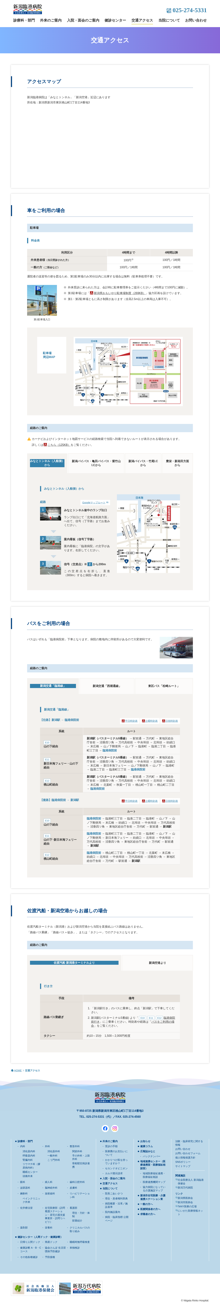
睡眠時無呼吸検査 (80, 1242)
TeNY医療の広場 (187, 1206)
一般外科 (52, 1155)
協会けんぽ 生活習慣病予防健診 (55, 1249)
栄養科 (48, 1227)
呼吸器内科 (29, 1155)
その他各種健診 (29, 1257)
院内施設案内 (112, 1212)
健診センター (115, 20)
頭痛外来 (28, 1176)
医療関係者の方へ (150, 1209)
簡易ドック (51, 1242)
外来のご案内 (51, 20)
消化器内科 (29, 1151)
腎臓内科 (28, 1159)
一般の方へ (146, 1204)
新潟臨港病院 (27, 9)
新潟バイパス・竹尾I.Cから (143, 463)
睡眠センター (30, 1171)
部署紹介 (77, 1220)
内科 (22, 1146)
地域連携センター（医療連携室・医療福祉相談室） (152, 1165)
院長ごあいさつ (114, 1193)
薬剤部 (24, 1227)
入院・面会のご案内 (83, 20)
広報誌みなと (147, 1151)
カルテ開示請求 (114, 1173)
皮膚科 (73, 1187)
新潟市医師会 (185, 1202)
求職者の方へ (147, 1214)
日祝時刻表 (171, 720)
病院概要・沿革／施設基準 (116, 1205)
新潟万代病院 (185, 1187)
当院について (169, 20)
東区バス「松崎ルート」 (164, 685)
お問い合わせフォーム (187, 1153)
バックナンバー (151, 1156)
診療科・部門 (24, 20)
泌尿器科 (25, 1187)
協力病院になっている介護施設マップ (154, 1189)
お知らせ (145, 1141)
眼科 (22, 1182)
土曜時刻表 (151, 720)
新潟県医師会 (185, 1198)
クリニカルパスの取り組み (80, 1229)
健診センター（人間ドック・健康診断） (40, 1236)
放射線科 (50, 1193)
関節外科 (77, 1151)
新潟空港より (157, 962)
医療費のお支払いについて (116, 1153)
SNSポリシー (183, 1161)
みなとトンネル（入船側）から (47, 462)
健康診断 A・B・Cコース (30, 1249)
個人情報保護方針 (185, 1157)
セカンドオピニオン (116, 1168)
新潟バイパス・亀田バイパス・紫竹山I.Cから (96, 463)
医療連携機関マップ (154, 1182)
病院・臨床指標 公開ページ (116, 1219)
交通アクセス (142, 20)
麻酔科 (24, 1193)
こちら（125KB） (59, 444)
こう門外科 (53, 1159)
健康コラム (146, 1146)
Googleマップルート (93, 502)
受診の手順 (111, 1146)
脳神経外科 (51, 1187)
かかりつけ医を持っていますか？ (116, 1161)
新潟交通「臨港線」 (53, 685)
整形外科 (75, 1146)
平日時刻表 (131, 720)
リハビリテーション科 (80, 1195)
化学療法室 (26, 1207)
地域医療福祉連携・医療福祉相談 (154, 1175)
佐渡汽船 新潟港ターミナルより (74, 962)
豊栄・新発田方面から (177, 463)
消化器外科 (53, 1151)
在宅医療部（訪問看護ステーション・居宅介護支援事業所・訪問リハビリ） (55, 1214)
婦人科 (48, 1182)
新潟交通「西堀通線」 (107, 685)
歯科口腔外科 (77, 1182)
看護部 (73, 1207)
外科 (47, 1146)
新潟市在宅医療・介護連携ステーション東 (152, 1197)
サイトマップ (182, 1166)
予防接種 (50, 1257)
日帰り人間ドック (30, 1242)
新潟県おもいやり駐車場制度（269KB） (120, 293)
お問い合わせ (196, 20)
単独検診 (75, 1247)
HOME (18, 1070)
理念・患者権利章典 (116, 1198)
